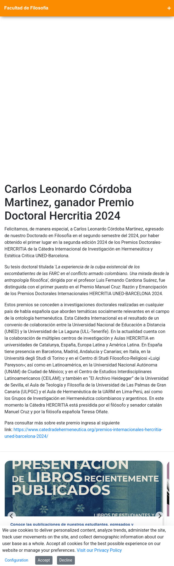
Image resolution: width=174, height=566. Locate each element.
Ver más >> (20, 393)
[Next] (159, 358)
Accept (44, 560)
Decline (65, 560)
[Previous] (12, 358)
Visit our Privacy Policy (99, 550)
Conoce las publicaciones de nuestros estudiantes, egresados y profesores (72, 370)
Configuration (16, 560)
